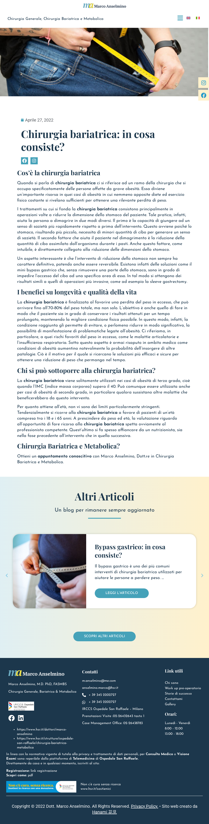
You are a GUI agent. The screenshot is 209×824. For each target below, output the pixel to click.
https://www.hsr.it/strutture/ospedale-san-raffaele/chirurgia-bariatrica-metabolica (45, 743)
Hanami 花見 (104, 812)
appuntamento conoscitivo (65, 456)
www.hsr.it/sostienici (96, 789)
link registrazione (44, 771)
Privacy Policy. (144, 806)
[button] (6, 575)
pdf (30, 775)
